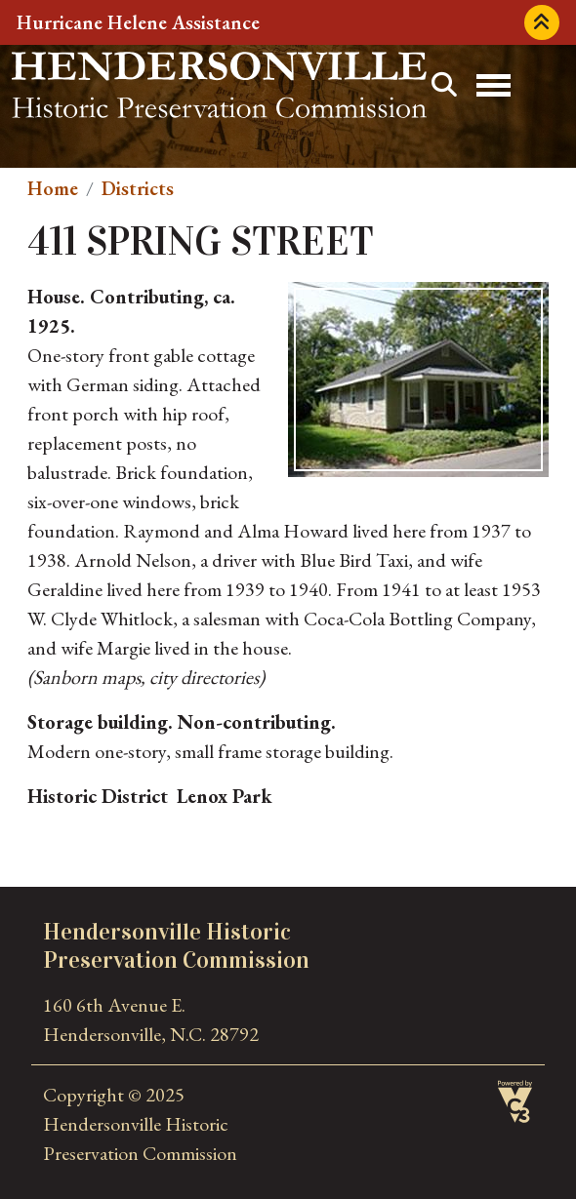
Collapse (541, 22)
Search (444, 84)
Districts (138, 188)
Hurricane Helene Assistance (138, 22)
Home (52, 188)
